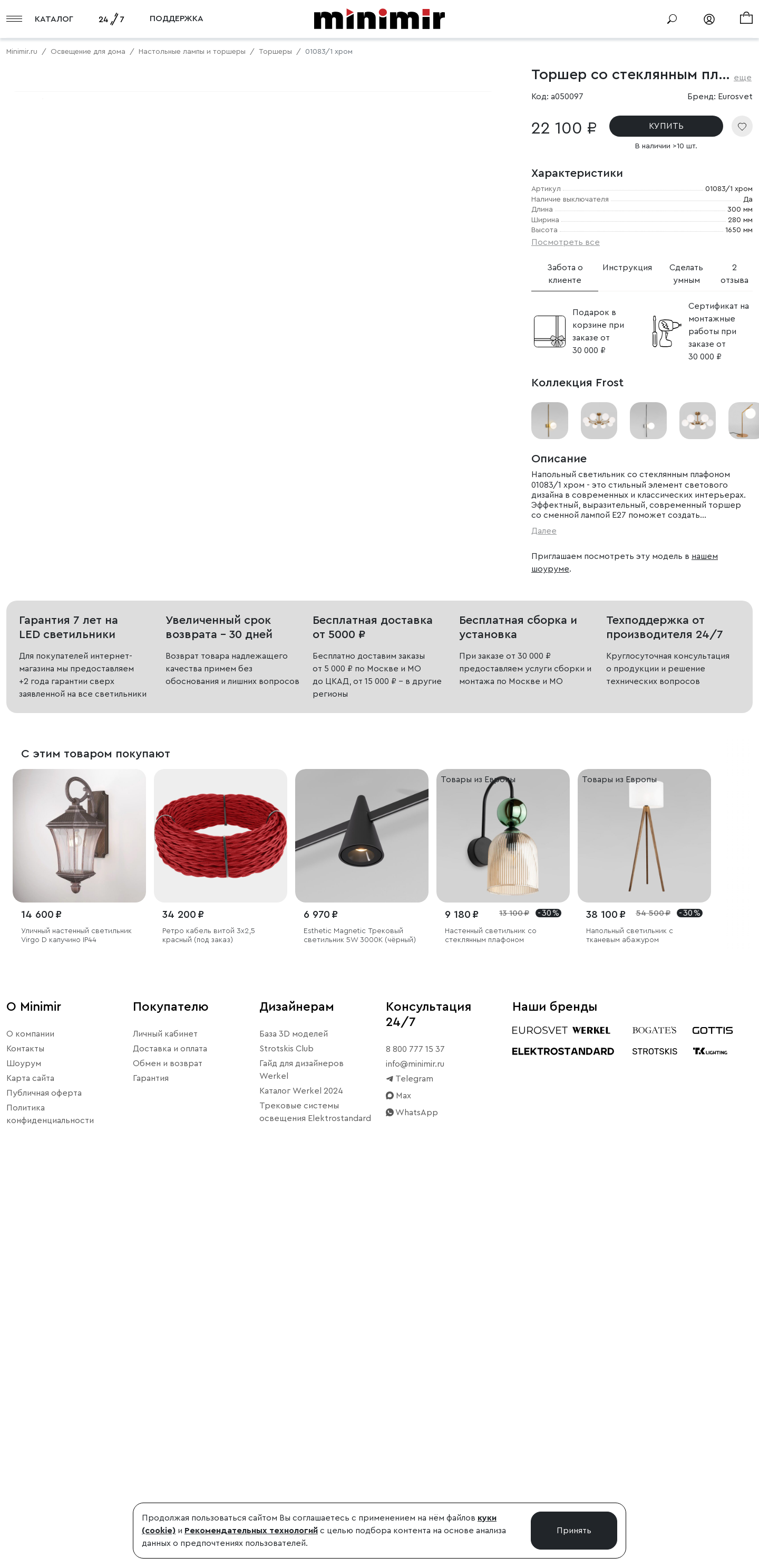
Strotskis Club (286, 1432)
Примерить (58, 425)
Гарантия (151, 1462)
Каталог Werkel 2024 (301, 1474)
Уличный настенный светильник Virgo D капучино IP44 (76, 1320)
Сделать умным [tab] (686, 273)
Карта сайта (30, 1462)
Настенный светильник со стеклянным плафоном (491, 1320)
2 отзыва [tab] (734, 273)
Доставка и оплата (170, 1432)
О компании (30, 1417)
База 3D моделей (293, 1417)
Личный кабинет (165, 1417)
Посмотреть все (565, 242)
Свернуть (132, 425)
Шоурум (23, 1447)
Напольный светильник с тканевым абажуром (629, 1320)
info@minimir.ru (415, 1447)
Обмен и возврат (167, 1447)
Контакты (25, 1432)
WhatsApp (412, 1496)
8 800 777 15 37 (415, 1433)
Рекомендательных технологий (251, 1530)
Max (398, 1479)
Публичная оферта (44, 1477)
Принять (574, 1530)
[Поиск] (672, 19)
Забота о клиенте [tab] (565, 273)
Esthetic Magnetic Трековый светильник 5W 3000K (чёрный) (360, 1320)
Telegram (409, 1462)
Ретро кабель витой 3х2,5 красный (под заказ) (208, 1320)
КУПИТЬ (666, 126)
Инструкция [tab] (627, 267)
